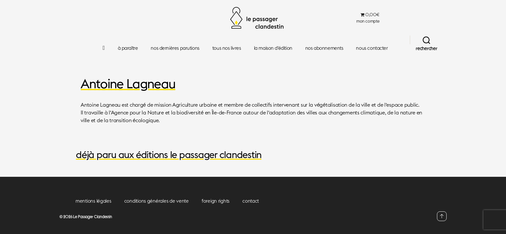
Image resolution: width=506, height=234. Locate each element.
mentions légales (93, 201)
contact (250, 201)
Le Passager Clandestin (92, 216)
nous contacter (372, 48)
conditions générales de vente (156, 201)
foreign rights (215, 201)
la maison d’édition (273, 48)
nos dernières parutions (175, 48)
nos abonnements (324, 48)
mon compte (368, 21)
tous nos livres (226, 48)
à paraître (128, 48)
